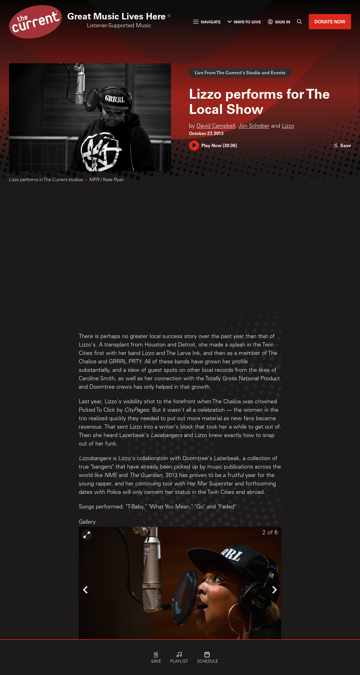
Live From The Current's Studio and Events (240, 72)
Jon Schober (253, 126)
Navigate (207, 21)
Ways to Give (244, 21)
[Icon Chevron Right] (274, 589)
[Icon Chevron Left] (86, 589)
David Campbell (216, 126)
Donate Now (329, 21)
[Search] (299, 21)
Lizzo (288, 126)
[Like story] (342, 145)
